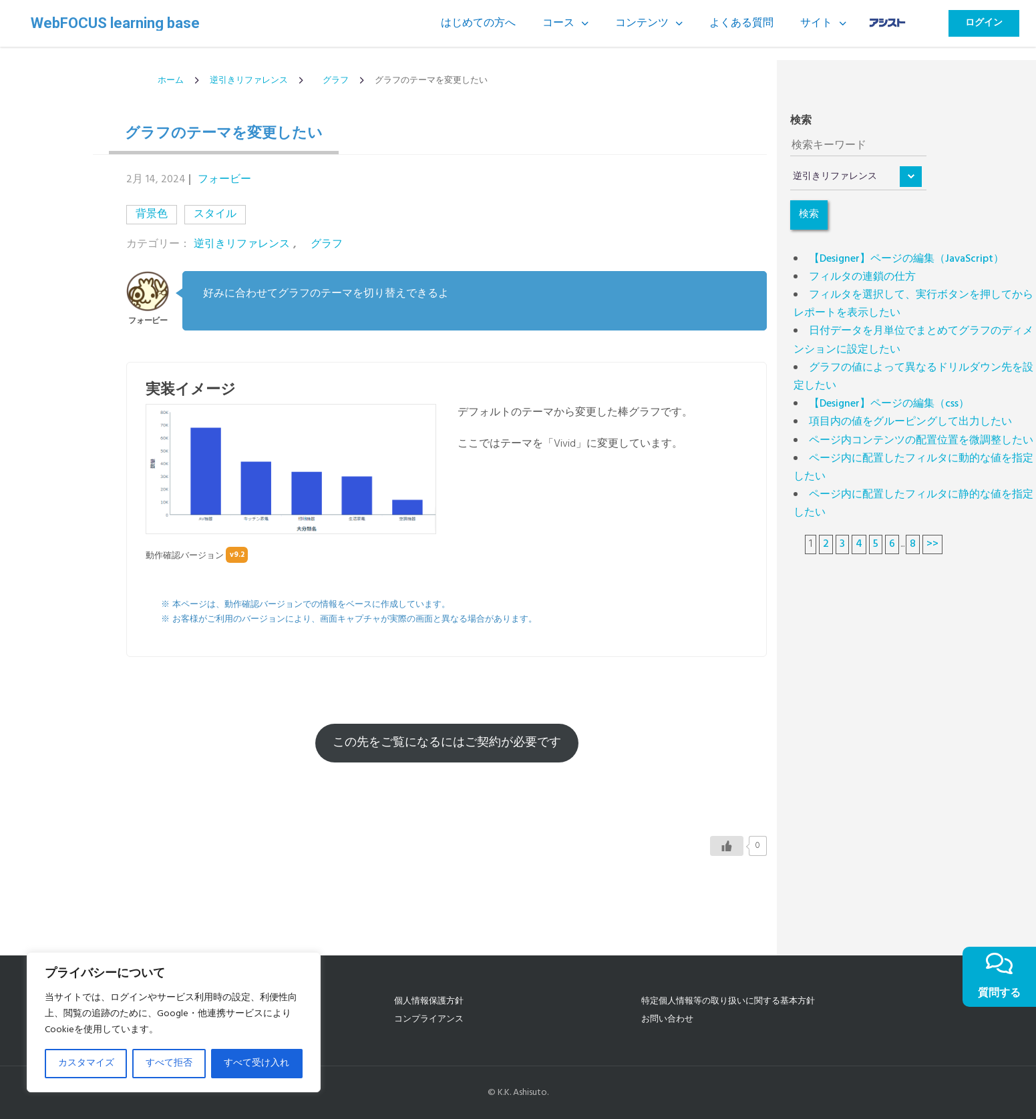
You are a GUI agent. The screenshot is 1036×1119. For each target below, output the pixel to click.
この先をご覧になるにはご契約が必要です (447, 742)
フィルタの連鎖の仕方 (862, 277)
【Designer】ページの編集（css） (889, 404)
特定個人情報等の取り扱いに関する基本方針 (728, 1001)
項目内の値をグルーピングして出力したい (910, 422)
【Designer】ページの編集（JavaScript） (906, 259)
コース (558, 23)
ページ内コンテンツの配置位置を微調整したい (921, 440)
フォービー (224, 179)
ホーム (171, 80)
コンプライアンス (429, 1019)
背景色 (152, 214)
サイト (816, 23)
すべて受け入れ (256, 1063)
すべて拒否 (169, 1063)
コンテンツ (642, 23)
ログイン (984, 23)
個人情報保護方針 (429, 1001)
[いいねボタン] (726, 846)
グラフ (331, 80)
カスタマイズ (86, 1063)
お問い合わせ (667, 1019)
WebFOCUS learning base (115, 23)
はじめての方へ (478, 23)
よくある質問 (741, 23)
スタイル (215, 214)
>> (932, 544)
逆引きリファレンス (249, 80)
